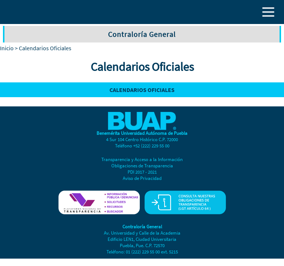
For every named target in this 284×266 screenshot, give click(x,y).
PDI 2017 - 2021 (142, 172)
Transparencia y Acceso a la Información (142, 159)
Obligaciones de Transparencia (142, 166)
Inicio (7, 48)
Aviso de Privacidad (142, 178)
